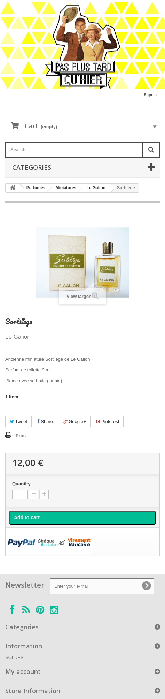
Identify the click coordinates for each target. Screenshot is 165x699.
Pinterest (107, 421)
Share (45, 421)
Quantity (21, 483)
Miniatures (65, 187)
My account (23, 671)
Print (21, 435)
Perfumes (36, 187)
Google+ (74, 421)
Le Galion (95, 187)
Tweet (18, 421)
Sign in (150, 95)
